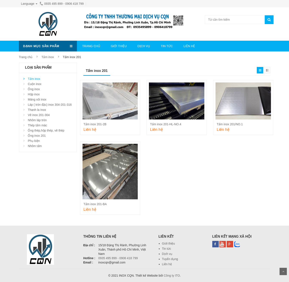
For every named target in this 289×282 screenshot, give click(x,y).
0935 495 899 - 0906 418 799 (62, 3)
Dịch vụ (167, 254)
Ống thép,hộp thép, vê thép (46, 130)
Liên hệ (167, 264)
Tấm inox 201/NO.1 (230, 124)
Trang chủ (26, 57)
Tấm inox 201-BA (95, 204)
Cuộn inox (34, 84)
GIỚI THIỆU (119, 46)
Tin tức (166, 248)
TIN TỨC (167, 46)
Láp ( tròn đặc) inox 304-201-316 (50, 104)
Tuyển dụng (170, 259)
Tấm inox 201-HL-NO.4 (165, 124)
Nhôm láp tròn (37, 120)
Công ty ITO (172, 275)
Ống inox (34, 89)
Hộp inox (34, 94)
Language (29, 3)
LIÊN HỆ (189, 46)
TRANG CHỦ (91, 46)
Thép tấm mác (37, 125)
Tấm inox (47, 57)
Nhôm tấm (35, 146)
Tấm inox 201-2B (95, 124)
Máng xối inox (37, 99)
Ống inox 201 (37, 135)
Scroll (283, 271)
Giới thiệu (168, 243)
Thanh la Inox (37, 110)
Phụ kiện (34, 141)
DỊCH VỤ (144, 46)
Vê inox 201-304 (39, 115)
